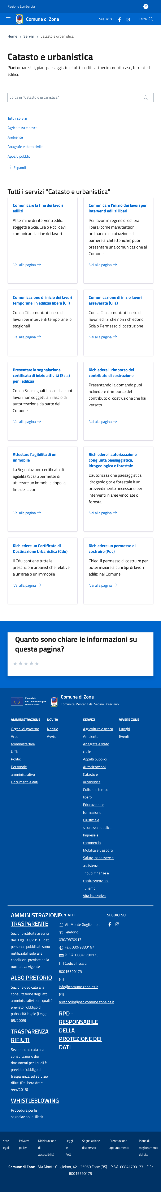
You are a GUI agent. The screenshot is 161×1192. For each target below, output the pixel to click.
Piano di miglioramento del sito (148, 1147)
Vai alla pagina (27, 265)
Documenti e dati (24, 782)
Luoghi (124, 729)
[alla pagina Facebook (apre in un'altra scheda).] (118, 19)
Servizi (28, 36)
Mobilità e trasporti (98, 850)
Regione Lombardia (21, 6)
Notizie (52, 729)
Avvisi (51, 736)
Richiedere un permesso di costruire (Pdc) (112, 548)
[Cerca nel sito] (150, 19)
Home (12, 36)
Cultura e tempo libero (95, 793)
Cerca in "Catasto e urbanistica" (34, 97)
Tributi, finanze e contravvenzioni (96, 876)
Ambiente (90, 736)
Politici (16, 759)
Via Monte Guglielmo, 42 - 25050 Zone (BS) (80, 924)
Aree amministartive (23, 740)
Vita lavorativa (94, 896)
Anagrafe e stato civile (96, 747)
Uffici (15, 751)
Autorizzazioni (94, 767)
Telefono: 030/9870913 (70, 935)
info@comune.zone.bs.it (78, 983)
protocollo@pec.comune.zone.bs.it (80, 998)
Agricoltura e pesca (98, 729)
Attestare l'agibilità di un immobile (34, 457)
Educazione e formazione (93, 808)
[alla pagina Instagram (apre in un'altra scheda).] (126, 19)
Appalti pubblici (95, 759)
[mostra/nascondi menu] (8, 18)
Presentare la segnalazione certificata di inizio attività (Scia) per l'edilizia (41, 375)
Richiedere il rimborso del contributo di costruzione (111, 372)
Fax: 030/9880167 (76, 947)
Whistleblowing (35, 1100)
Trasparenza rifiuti (30, 1035)
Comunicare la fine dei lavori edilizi (38, 208)
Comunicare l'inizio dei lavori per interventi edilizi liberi (118, 208)
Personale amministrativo (23, 770)
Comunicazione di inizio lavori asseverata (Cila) (115, 300)
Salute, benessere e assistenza (98, 861)
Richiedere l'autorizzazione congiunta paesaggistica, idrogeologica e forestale (113, 460)
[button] (17, 167)
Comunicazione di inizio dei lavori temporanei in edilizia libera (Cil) (42, 300)
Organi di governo (25, 729)
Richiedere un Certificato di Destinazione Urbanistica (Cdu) (40, 548)
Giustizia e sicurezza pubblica (97, 823)
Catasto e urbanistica (91, 778)
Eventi (124, 736)
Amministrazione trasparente (36, 919)
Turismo (89, 888)
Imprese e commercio (92, 838)
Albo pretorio (31, 977)
